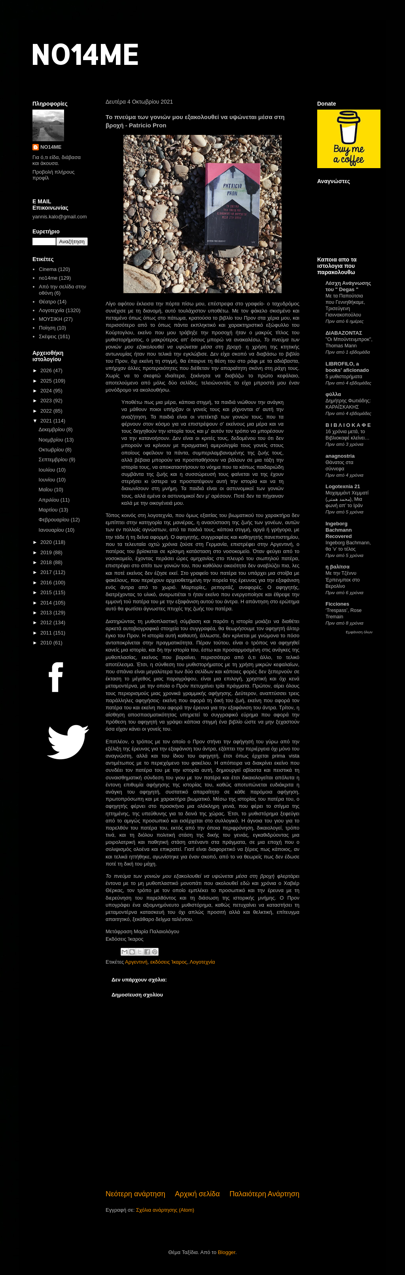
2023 (46, 401)
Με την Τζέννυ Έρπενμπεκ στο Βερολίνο (343, 579)
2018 (46, 562)
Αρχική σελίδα (197, 1194)
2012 (46, 622)
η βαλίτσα (338, 567)
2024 (46, 391)
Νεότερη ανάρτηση (135, 1194)
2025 (46, 381)
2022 (46, 411)
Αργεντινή (136, 962)
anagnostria (340, 456)
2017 (46, 572)
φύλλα (333, 394)
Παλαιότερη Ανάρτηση (264, 1194)
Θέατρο (47, 302)
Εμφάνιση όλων (359, 632)
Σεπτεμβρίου (54, 459)
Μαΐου (46, 490)
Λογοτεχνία (202, 962)
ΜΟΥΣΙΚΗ (50, 319)
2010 (46, 643)
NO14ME (84, 54)
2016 (46, 582)
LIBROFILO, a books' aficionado (347, 367)
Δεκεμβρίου (52, 429)
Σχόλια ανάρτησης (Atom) (165, 1210)
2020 (46, 542)
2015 (46, 592)
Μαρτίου (49, 510)
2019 (46, 552)
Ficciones (337, 604)
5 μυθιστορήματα (344, 376)
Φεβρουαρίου (55, 520)
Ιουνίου (48, 480)
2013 (46, 613)
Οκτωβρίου (52, 450)
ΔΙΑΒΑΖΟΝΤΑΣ (344, 333)
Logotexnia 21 (343, 486)
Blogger (226, 1252)
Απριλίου (50, 500)
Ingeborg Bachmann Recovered (339, 530)
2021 (46, 421)
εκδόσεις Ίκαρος (168, 962)
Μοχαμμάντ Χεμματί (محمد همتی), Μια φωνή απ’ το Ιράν (347, 499)
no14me (48, 278)
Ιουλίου (48, 470)
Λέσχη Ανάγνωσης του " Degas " (348, 286)
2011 (46, 633)
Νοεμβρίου (52, 440)
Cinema (48, 269)
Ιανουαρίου (52, 530)
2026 (46, 370)
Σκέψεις (48, 336)
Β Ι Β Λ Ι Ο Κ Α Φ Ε (348, 425)
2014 (46, 603)
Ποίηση (47, 328)
